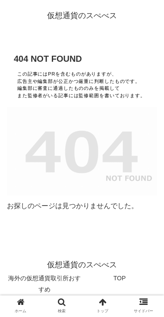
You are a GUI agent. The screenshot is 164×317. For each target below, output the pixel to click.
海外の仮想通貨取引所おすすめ (44, 283)
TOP (120, 278)
